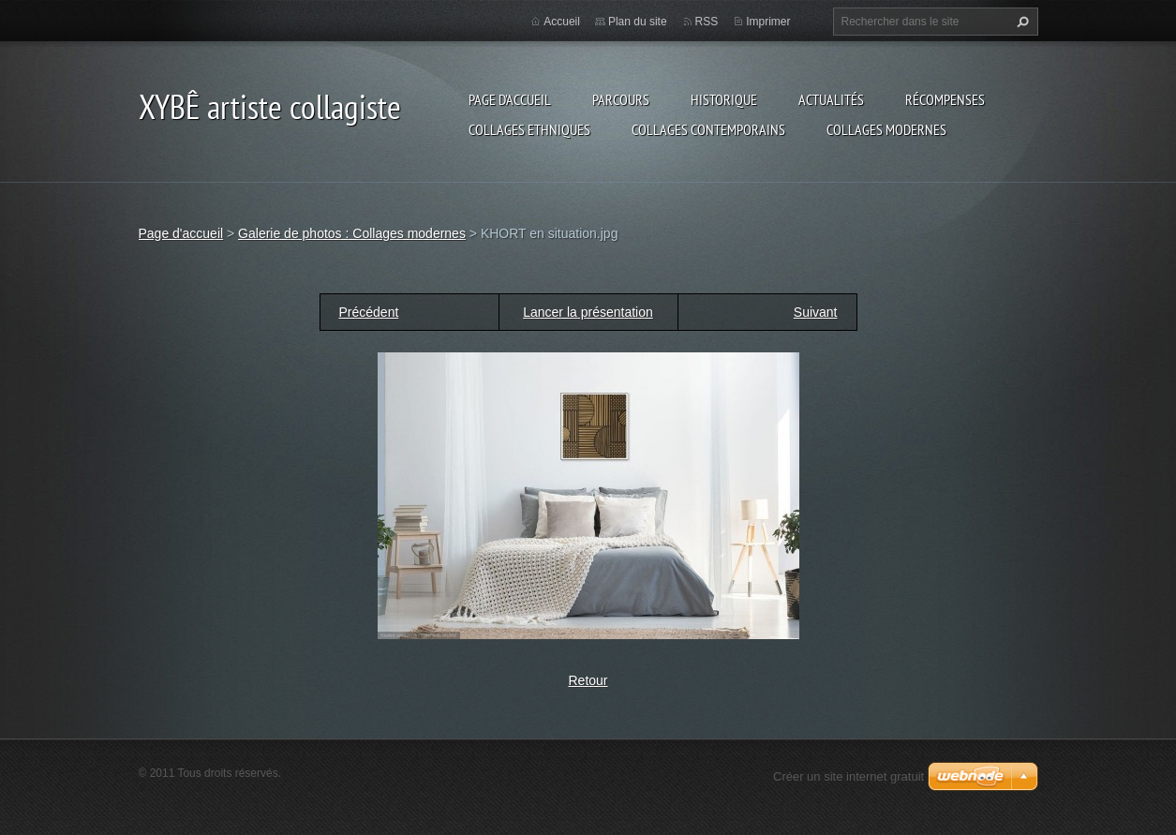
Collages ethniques (529, 129)
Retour (587, 680)
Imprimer (768, 21)
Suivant (816, 312)
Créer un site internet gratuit (848, 776)
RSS (707, 21)
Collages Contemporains (708, 129)
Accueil (561, 21)
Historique (724, 99)
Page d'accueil (510, 99)
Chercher (1020, 21)
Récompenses (945, 99)
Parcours (620, 99)
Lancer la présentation (588, 312)
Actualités (831, 99)
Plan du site (637, 21)
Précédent (369, 312)
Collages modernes (886, 129)
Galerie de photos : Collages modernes (352, 233)
